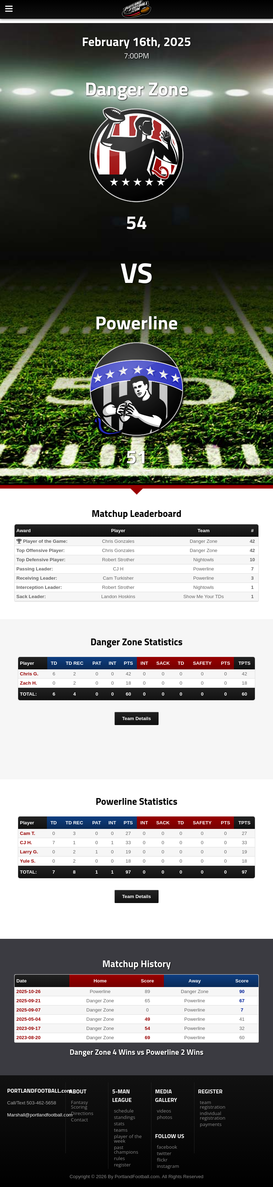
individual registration (212, 1115)
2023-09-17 (28, 1028)
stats (119, 1123)
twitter (164, 1153)
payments (210, 1124)
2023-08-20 (28, 1037)
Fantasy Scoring (79, 1104)
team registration (212, 1104)
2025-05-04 (28, 1019)
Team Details (136, 718)
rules (119, 1158)
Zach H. (28, 683)
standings (124, 1117)
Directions (82, 1113)
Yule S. (28, 861)
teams (120, 1130)
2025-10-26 (28, 991)
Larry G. (29, 851)
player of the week (127, 1138)
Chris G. (29, 673)
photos (164, 1117)
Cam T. (27, 833)
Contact (79, 1119)
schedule (124, 1111)
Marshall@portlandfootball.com (40, 1115)
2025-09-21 (28, 1000)
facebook (167, 1147)
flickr (162, 1160)
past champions (126, 1149)
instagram (168, 1166)
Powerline (136, 322)
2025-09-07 (28, 1010)
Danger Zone (136, 88)
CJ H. (26, 842)
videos (164, 1111)
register (122, 1164)
